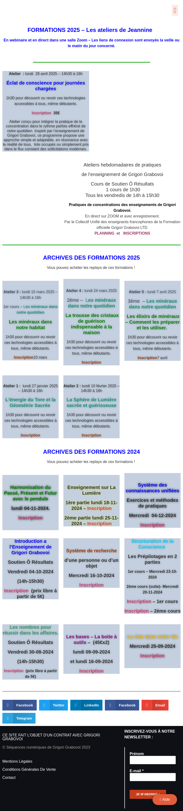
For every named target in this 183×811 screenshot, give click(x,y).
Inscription (41, 113)
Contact (8, 778)
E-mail (137, 771)
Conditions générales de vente (29, 769)
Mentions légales (17, 761)
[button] (175, 10)
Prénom (137, 754)
